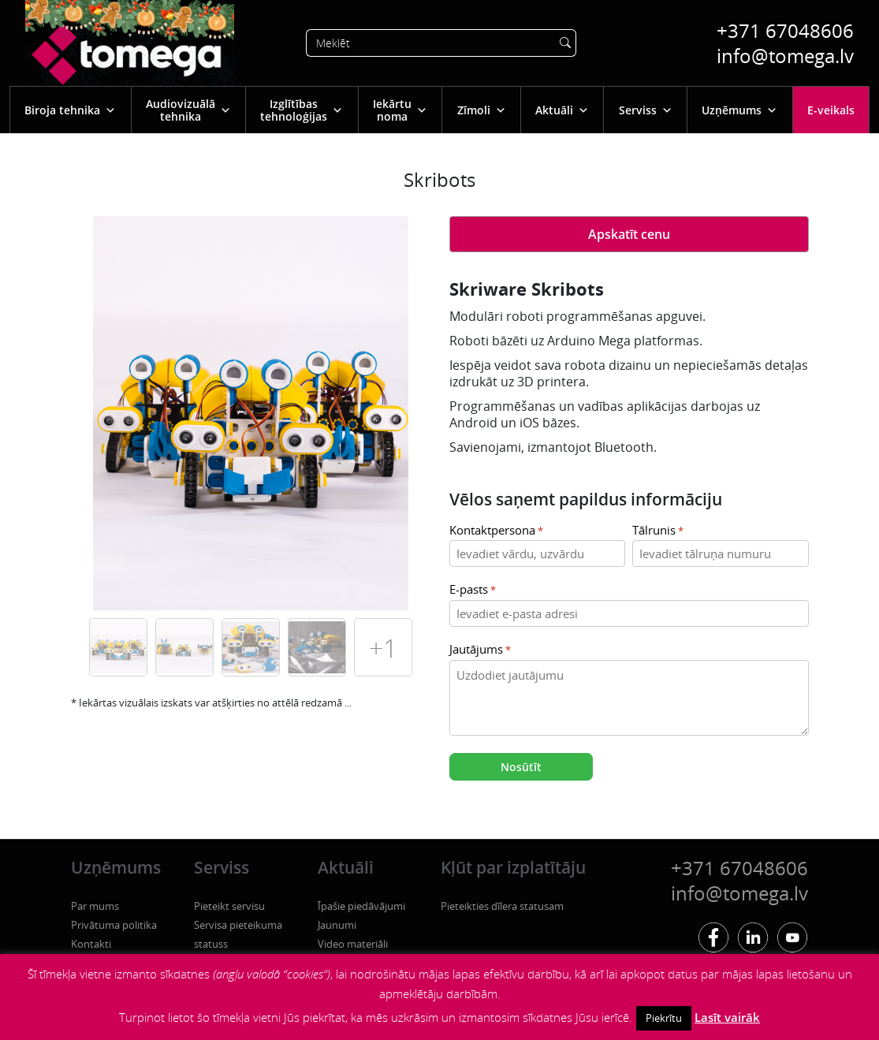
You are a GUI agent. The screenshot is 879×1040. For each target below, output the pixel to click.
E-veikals (831, 110)
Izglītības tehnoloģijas (301, 110)
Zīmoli (481, 110)
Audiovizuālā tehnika (188, 110)
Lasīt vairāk (727, 1017)
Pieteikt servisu (229, 906)
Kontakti (91, 944)
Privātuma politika (114, 925)
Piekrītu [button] (664, 1018)
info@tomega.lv (785, 56)
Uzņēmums (739, 110)
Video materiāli (353, 944)
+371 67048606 (785, 30)
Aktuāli (562, 110)
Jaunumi (337, 925)
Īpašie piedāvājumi (361, 906)
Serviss (645, 110)
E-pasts (472, 590)
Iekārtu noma (400, 110)
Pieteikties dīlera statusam (502, 906)
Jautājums (480, 650)
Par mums (95, 906)
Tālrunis (657, 531)
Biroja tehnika (70, 110)
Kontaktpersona (496, 531)
